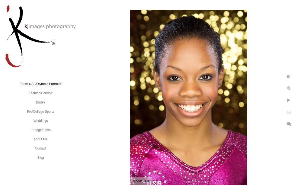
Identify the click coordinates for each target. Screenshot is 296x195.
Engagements (41, 130)
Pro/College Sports (40, 111)
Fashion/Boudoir (40, 93)
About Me (40, 139)
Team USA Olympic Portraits (40, 84)
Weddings (40, 121)
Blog (40, 158)
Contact (40, 148)
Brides (40, 102)
